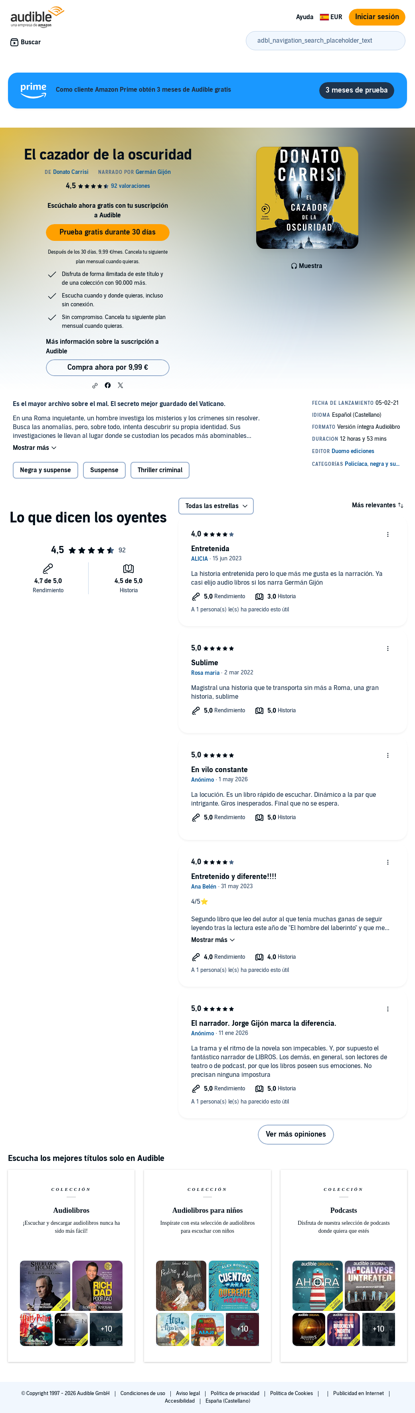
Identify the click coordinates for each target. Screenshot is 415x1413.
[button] (95, 385)
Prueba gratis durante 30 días (107, 232)
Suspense (104, 470)
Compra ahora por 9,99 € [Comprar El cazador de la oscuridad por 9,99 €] (107, 367)
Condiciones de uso (143, 1393)
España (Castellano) (228, 1401)
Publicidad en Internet (359, 1393)
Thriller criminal (160, 470)
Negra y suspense (45, 470)
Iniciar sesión (377, 17)
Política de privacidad (236, 1393)
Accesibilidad (180, 1401)
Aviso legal (188, 1393)
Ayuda (305, 17)
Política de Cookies (292, 1393)
